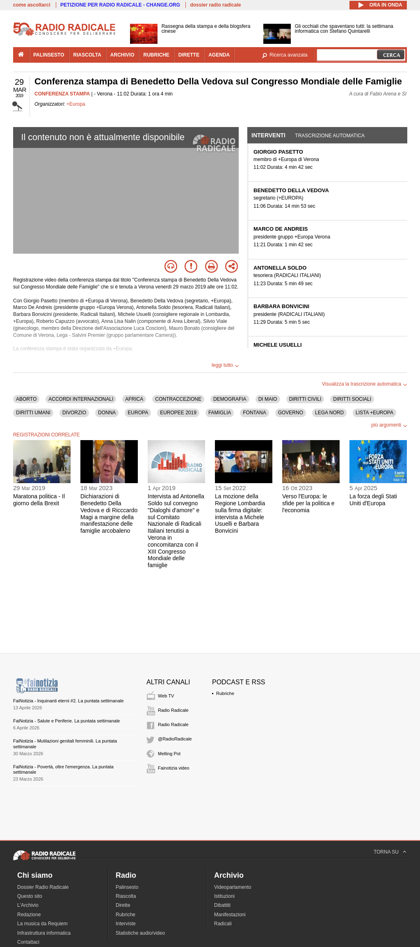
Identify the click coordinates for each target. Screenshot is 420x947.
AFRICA (134, 399)
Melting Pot (169, 753)
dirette (188, 55)
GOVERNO (290, 413)
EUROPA (138, 413)
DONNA (107, 413)
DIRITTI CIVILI (305, 399)
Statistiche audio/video (140, 933)
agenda (219, 55)
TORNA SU (386, 852)
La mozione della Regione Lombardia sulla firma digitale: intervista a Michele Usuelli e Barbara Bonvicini (240, 513)
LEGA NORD (329, 413)
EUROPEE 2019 (178, 413)
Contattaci (28, 942)
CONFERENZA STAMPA (62, 94)
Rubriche (225, 693)
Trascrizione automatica (330, 136)
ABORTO (26, 399)
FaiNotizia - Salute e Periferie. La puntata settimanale (66, 720)
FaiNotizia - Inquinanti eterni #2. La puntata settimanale (68, 700)
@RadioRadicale (175, 738)
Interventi (268, 135)
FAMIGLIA (219, 413)
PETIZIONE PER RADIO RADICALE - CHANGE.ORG (120, 5)
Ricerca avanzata (288, 55)
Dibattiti (222, 905)
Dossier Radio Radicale (42, 887)
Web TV (166, 695)
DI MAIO (267, 399)
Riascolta (126, 896)
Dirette (123, 905)
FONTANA (254, 413)
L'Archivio (28, 905)
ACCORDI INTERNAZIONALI (80, 399)
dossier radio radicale (215, 5)
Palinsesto (127, 887)
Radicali (223, 924)
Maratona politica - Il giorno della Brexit (39, 499)
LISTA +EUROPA (374, 413)
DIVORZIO (74, 413)
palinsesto (48, 55)
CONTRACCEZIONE (178, 399)
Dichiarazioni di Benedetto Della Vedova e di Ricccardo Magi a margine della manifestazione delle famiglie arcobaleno (108, 513)
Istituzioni (224, 896)
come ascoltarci (31, 5)
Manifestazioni (230, 914)
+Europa (75, 104)
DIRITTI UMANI (33, 413)
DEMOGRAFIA (230, 399)
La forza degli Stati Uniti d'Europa (373, 499)
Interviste (126, 924)
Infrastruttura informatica (44, 933)
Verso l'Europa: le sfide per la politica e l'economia (308, 503)
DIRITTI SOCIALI (352, 399)
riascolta (87, 55)
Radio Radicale (173, 710)
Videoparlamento (232, 887)
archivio (122, 55)
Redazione (29, 914)
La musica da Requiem (42, 924)
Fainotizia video (173, 767)
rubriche (156, 55)
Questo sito (29, 896)
